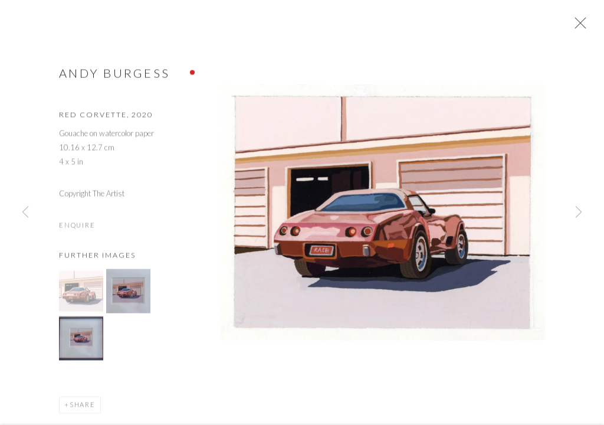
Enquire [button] (77, 229)
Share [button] (83, 409)
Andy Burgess (114, 77)
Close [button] (583, 26)
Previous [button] (25, 212)
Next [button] (578, 212)
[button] (81, 296)
